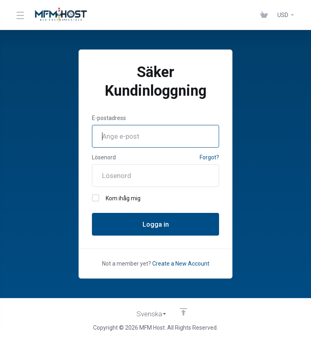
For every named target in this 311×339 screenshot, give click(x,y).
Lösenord (104, 157)
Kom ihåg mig (116, 198)
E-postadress (109, 118)
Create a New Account (180, 263)
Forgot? (209, 157)
